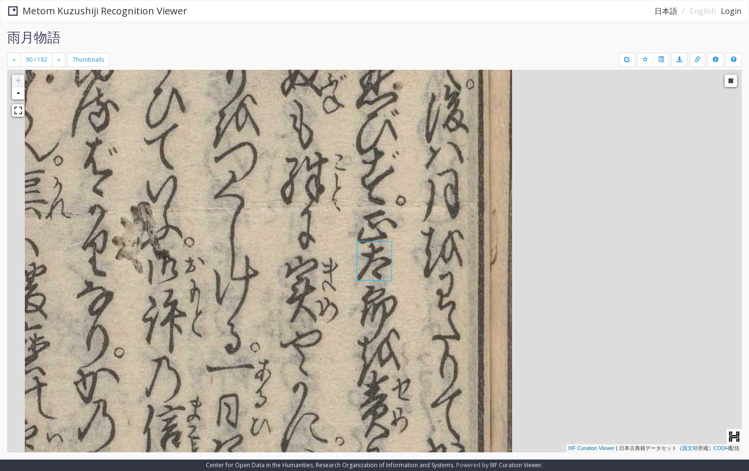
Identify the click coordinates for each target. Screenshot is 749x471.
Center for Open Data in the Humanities (259, 465)
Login (731, 11)
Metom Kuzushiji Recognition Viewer (97, 10)
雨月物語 (34, 37)
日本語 (665, 11)
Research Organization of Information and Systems (384, 465)
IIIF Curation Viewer (591, 448)
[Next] (58, 60)
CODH (721, 448)
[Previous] (14, 60)
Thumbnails (88, 59)
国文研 (690, 448)
